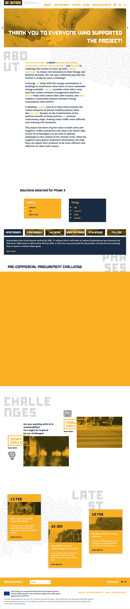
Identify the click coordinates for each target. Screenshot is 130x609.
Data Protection (118, 592)
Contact (81, 592)
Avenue (32, 208)
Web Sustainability (95, 592)
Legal (107, 592)
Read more (12, 448)
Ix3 (30, 211)
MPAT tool (33, 215)
